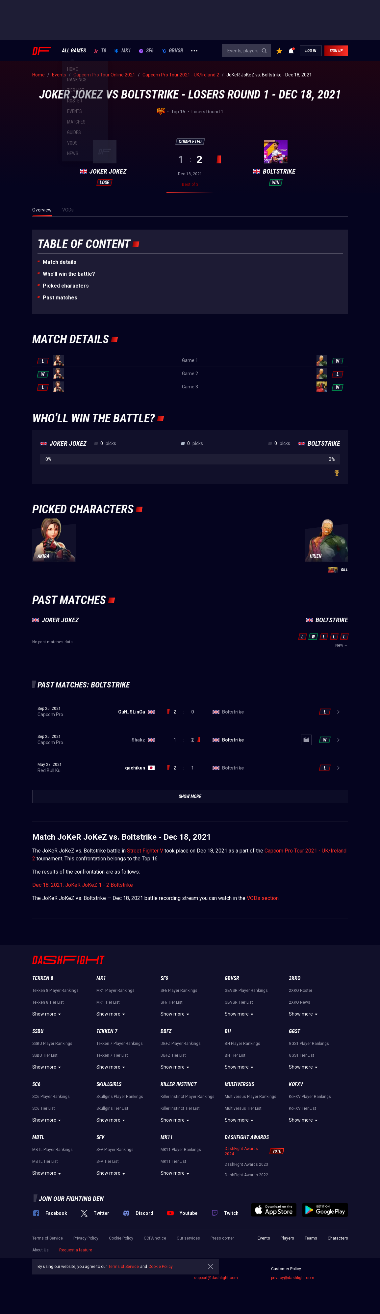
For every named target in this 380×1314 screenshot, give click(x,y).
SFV (100, 1137)
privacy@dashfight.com (292, 1277)
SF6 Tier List (172, 1002)
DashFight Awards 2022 (246, 1175)
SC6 (36, 1084)
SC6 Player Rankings (51, 1096)
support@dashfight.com (216, 1277)
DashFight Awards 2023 (246, 1164)
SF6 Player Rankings (179, 990)
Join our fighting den (71, 1199)
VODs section (263, 898)
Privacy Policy (85, 1238)
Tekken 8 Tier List (48, 1002)
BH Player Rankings (242, 1043)
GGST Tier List (301, 1055)
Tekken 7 (106, 1031)
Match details (59, 262)
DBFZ (166, 1031)
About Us (40, 1250)
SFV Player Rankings (115, 1149)
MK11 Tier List (173, 1161)
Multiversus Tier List (243, 1108)
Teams (311, 1238)
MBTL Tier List (45, 1161)
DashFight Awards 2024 (241, 1151)
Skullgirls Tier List (112, 1108)
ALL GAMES (74, 50)
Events (264, 1238)
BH (228, 1031)
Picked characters (66, 286)
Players (287, 1238)
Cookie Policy (121, 1238)
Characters (338, 1238)
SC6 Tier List (43, 1108)
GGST (294, 1031)
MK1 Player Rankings (115, 990)
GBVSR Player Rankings (246, 990)
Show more (47, 1014)
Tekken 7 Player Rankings (119, 1043)
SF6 (146, 50)
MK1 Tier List (108, 1002)
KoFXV (296, 1084)
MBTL (38, 1137)
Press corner (222, 1238)
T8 (100, 50)
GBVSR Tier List (239, 1002)
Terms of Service (47, 1238)
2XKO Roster (300, 990)
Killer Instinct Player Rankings (188, 1096)
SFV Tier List (107, 1161)
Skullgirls (108, 1084)
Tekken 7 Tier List (112, 1055)
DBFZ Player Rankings (181, 1043)
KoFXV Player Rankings (310, 1096)
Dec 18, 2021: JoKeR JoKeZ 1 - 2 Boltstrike (82, 885)
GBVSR (172, 50)
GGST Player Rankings (309, 1043)
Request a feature (75, 1250)
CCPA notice (155, 1238)
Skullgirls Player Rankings (119, 1096)
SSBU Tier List (45, 1055)
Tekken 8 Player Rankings (55, 990)
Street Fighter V (145, 851)
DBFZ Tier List (173, 1055)
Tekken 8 (42, 978)
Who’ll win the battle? (69, 274)
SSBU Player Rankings (52, 1043)
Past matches (60, 297)
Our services (188, 1238)
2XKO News (299, 1002)
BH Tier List (235, 1055)
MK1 (122, 50)
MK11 (167, 1137)
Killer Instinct (178, 1084)
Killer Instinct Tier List (180, 1108)
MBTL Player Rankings (52, 1149)
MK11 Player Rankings (181, 1149)
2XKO (294, 978)
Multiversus (239, 1084)
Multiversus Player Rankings (250, 1096)
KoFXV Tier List (302, 1108)
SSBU (37, 1031)
